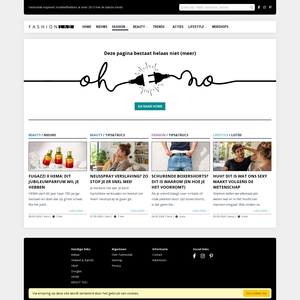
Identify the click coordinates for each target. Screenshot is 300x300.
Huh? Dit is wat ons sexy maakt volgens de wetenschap (240, 181)
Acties (178, 27)
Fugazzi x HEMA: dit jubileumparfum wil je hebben (54, 181)
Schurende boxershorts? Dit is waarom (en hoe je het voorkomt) (180, 181)
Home (86, 27)
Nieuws (101, 27)
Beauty (140, 27)
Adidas (75, 254)
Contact (157, 254)
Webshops (220, 27)
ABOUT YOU (79, 282)
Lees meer (78, 210)
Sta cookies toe (256, 293)
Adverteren (159, 260)
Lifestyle (197, 27)
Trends (160, 27)
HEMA (75, 277)
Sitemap (117, 260)
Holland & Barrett (82, 260)
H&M (74, 266)
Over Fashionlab (122, 254)
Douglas (76, 271)
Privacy (116, 266)
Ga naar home (150, 106)
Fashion (120, 27)
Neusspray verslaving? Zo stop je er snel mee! (119, 178)
